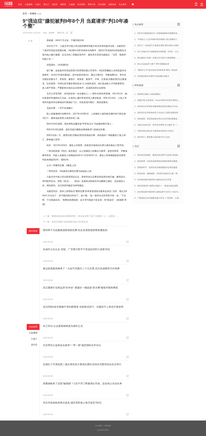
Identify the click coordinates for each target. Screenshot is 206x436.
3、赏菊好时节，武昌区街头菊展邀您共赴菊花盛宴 (155, 167)
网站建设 (107, 426)
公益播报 (28, 4)
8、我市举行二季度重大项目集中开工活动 (152, 137)
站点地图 (98, 426)
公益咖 (72, 4)
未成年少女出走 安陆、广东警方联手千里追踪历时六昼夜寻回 (76, 249)
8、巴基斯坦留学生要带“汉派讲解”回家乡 (151, 76)
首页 (20, 4)
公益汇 (38, 4)
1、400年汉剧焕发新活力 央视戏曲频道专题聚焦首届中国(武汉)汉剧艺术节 (166, 33)
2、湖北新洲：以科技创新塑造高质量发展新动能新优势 (157, 161)
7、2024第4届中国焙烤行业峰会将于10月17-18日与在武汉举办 (161, 192)
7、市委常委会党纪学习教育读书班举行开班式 (154, 131)
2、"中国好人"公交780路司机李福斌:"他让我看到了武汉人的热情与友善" (164, 39)
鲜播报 (33, 13)
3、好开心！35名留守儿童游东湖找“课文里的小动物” (156, 45)
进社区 (55, 4)
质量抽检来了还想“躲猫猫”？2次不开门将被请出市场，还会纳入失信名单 (82, 383)
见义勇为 (122, 4)
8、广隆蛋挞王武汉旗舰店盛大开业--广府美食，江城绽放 (158, 198)
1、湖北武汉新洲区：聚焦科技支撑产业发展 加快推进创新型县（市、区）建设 (167, 155)
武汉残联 (102, 4)
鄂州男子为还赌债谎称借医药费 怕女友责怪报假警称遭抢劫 (75, 230)
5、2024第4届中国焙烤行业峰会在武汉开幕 (152, 180)
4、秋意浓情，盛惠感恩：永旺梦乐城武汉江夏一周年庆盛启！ (160, 173)
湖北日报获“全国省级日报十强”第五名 (70, 222)
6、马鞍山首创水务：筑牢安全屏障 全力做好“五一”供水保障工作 (161, 125)
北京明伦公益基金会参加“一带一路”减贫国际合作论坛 (72, 345)
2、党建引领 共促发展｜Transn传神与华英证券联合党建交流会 (161, 100)
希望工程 (91, 4)
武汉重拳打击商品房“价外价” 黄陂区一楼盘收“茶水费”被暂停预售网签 (80, 287)
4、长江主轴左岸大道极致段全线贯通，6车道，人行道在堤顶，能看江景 (165, 51)
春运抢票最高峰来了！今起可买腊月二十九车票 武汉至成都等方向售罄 (81, 268)
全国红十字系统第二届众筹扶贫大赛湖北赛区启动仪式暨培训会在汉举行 (82, 364)
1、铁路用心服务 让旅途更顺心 (147, 94)
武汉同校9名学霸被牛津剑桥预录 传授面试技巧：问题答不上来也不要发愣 (83, 306)
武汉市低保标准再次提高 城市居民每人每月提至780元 (72, 402)
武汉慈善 (81, 4)
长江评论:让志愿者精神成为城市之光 (63, 326)
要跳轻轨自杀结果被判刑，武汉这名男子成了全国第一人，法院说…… (85, 216)
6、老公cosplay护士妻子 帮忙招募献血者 (151, 64)
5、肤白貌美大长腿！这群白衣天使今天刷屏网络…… (156, 58)
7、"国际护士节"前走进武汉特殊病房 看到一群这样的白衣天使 (160, 70)
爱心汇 (46, 4)
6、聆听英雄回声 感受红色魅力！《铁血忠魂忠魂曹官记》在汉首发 (162, 186)
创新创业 (112, 4)
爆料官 (63, 4)
